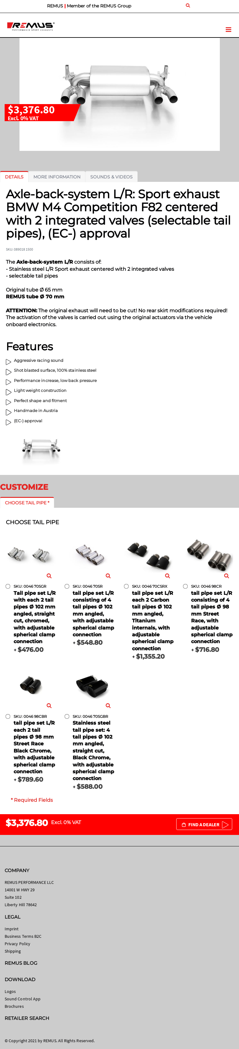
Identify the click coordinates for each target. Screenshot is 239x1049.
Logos (10, 991)
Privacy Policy (17, 943)
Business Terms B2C (23, 936)
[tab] (14, 177)
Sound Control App (23, 999)
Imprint (12, 929)
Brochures (14, 1006)
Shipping (13, 951)
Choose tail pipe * (27, 503)
